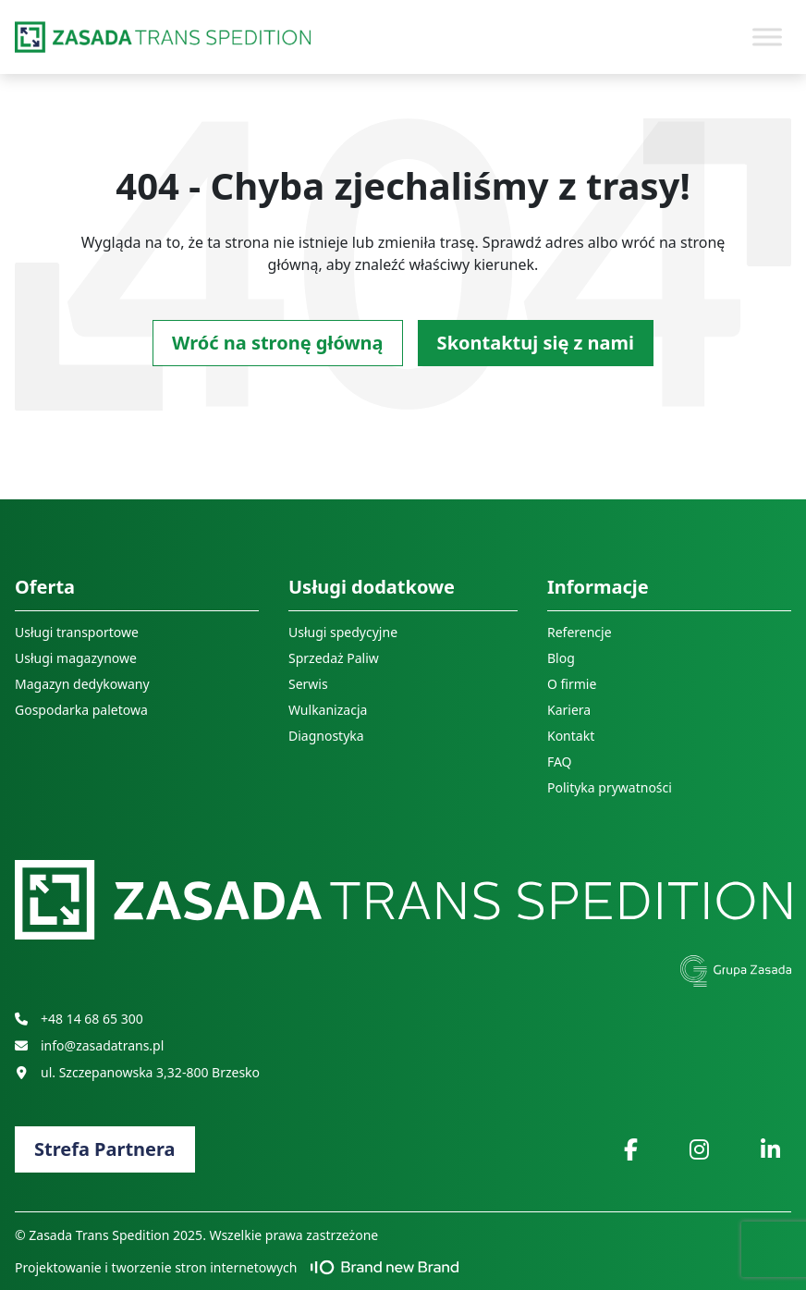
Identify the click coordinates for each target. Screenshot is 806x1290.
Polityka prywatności (609, 787)
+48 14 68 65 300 (79, 1018)
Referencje (579, 632)
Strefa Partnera (105, 1148)
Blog (561, 658)
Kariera (569, 710)
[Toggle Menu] (767, 36)
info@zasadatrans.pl (89, 1045)
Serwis (308, 684)
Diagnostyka (326, 735)
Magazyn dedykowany (82, 684)
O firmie (571, 684)
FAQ (559, 761)
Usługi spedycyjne (342, 632)
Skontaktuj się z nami (535, 342)
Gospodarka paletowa (81, 710)
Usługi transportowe (77, 632)
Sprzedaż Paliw (333, 658)
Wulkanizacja (327, 710)
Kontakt (570, 735)
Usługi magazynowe (76, 658)
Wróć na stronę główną (278, 342)
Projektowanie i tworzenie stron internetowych (236, 1267)
